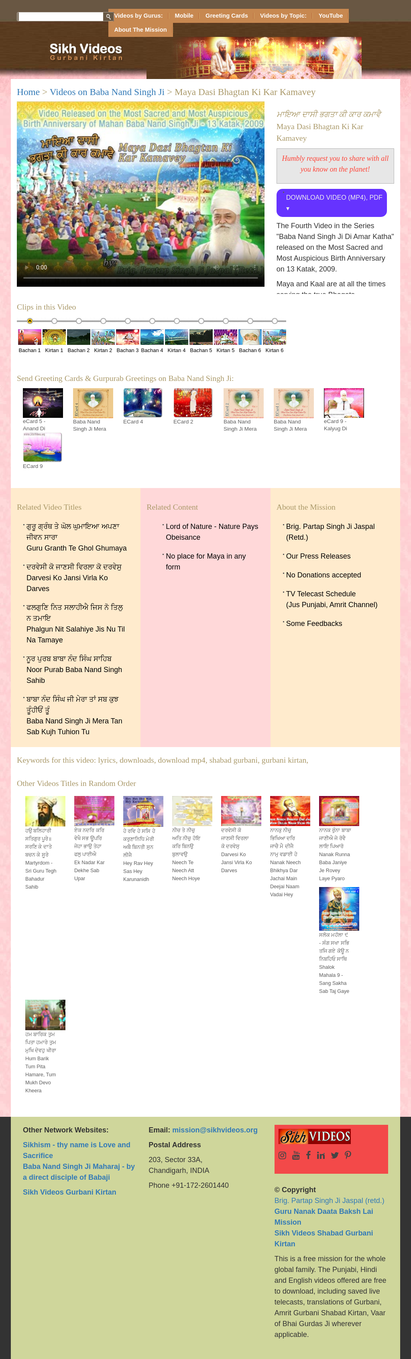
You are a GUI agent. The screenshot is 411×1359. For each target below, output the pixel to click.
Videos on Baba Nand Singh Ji (107, 92)
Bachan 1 (29, 341)
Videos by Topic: (283, 15)
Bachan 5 (201, 341)
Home (28, 92)
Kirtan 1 (54, 341)
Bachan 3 (127, 341)
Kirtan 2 (103, 341)
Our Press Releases (318, 556)
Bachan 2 (78, 341)
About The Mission (140, 29)
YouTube (331, 15)
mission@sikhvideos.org (215, 1130)
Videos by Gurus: (138, 15)
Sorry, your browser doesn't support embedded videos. (141, 194)
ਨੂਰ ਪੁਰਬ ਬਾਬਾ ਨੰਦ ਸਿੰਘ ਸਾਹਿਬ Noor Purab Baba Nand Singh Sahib (74, 670)
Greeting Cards (227, 15)
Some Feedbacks (314, 624)
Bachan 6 (250, 341)
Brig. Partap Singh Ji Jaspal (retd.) (330, 1211)
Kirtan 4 (176, 341)
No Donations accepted (323, 575)
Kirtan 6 (274, 341)
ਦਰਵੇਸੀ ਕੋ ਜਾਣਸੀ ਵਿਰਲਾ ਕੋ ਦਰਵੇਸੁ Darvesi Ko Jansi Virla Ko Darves (74, 578)
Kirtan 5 (225, 341)
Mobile (184, 15)
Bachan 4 (152, 341)
